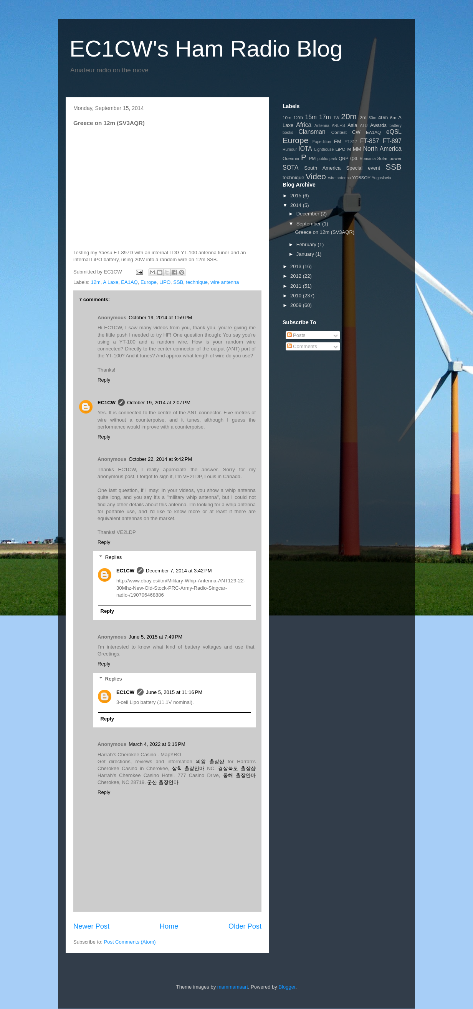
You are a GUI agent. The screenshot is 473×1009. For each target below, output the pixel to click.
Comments (302, 346)
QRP (343, 158)
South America (322, 168)
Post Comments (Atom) (130, 942)
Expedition (322, 142)
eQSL (394, 131)
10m (287, 117)
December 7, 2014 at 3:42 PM (179, 571)
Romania (368, 159)
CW (356, 132)
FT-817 (350, 142)
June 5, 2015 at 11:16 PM (174, 692)
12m (96, 282)
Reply (104, 380)
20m (348, 116)
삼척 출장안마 (188, 768)
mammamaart (232, 987)
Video (316, 176)
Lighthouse (324, 149)
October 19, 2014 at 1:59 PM (160, 317)
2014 (296, 205)
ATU (364, 125)
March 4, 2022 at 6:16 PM (157, 744)
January (306, 254)
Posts (296, 335)
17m (325, 117)
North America (382, 148)
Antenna (321, 125)
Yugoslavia (381, 178)
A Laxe (110, 282)
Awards (378, 125)
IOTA (305, 148)
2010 (296, 296)
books (288, 132)
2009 (296, 305)
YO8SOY (361, 177)
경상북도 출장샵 (237, 768)
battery (395, 125)
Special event (363, 168)
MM (357, 149)
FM (337, 141)
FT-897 (392, 141)
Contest (339, 132)
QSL (354, 159)
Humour (290, 149)
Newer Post (91, 926)
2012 (296, 276)
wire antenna (224, 282)
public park (327, 159)
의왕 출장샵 (210, 761)
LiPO (164, 282)
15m (311, 117)
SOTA (290, 167)
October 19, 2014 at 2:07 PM (158, 402)
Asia (352, 125)
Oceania (291, 158)
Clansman (311, 131)
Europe (149, 282)
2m (362, 117)
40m (383, 117)
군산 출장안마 (163, 782)
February (307, 244)
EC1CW (107, 402)
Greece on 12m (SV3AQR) (324, 232)
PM (312, 158)
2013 (296, 266)
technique (197, 282)
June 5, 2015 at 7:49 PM (155, 637)
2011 (296, 286)
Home (169, 926)
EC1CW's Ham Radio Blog (206, 49)
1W (336, 118)
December (308, 214)
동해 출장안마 (239, 775)
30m (372, 118)
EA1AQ (129, 282)
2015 (296, 195)
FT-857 (369, 141)
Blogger (286, 987)
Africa (303, 125)
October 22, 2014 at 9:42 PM (160, 459)
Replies (113, 557)
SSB (178, 282)
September (309, 224)
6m (393, 117)
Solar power (389, 158)
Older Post (244, 926)
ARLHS (338, 125)
